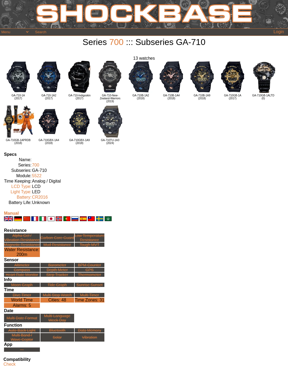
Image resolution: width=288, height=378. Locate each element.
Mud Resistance (57, 245)
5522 (37, 175)
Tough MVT (90, 245)
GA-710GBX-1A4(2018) (49, 142)
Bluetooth (57, 330)
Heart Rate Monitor (22, 275)
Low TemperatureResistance (89, 237)
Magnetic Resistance (22, 245)
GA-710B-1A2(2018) (140, 97)
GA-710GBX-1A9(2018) (79, 142)
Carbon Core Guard (57, 238)
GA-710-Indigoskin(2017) (79, 97)
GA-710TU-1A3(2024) (110, 142)
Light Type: (21, 192)
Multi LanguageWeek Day (57, 318)
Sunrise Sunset (90, 285)
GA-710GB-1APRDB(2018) (18, 142)
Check (9, 364)
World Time (22, 300)
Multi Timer (89, 295)
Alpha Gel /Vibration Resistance (22, 237)
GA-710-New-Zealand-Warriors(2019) (110, 98)
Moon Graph (22, 285)
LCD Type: (21, 186)
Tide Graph (57, 285)
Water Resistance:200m (22, 252)
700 (116, 42)
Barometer (57, 265)
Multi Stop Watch (57, 295)
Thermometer (89, 275)
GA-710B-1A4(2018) (171, 97)
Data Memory (89, 330)
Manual (11, 213)
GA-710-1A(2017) (18, 97)
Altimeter (21, 265)
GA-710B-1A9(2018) (202, 97)
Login (279, 31)
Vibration (89, 337)
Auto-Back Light (22, 330)
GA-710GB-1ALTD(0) (263, 97)
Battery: (24, 197)
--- (22, 349)
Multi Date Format (22, 318)
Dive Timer (22, 295)
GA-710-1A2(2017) (48, 97)
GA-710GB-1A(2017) (232, 97)
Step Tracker (57, 275)
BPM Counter (89, 265)
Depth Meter (57, 270)
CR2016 (40, 197)
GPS (89, 270)
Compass (22, 270)
